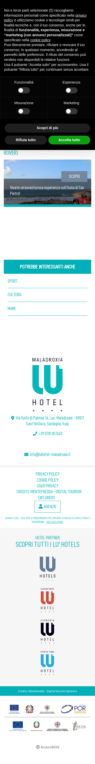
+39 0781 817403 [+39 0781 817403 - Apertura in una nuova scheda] (50, 433)
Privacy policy (48, 474)
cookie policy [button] (40, 40)
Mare (12, 308)
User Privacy (47, 486)
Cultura (14, 294)
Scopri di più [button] (47, 128)
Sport (13, 281)
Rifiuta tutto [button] (26, 140)
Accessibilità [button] (50, 747)
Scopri (74, 176)
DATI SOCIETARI (54, 521)
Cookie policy (48, 480)
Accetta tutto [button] (69, 140)
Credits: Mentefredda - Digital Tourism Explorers (47, 691)
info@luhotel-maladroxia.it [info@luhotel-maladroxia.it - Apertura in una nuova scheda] (50, 454)
